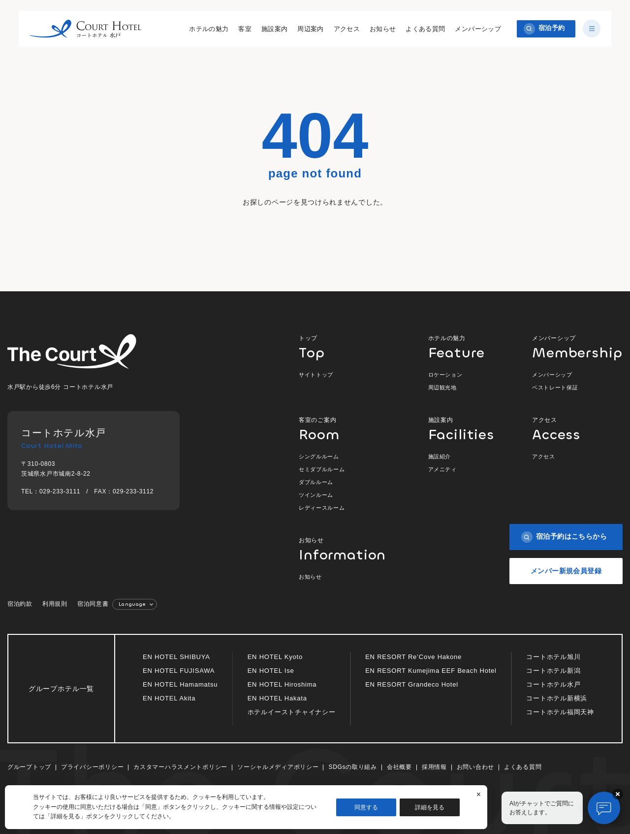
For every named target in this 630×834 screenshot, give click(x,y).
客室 (245, 29)
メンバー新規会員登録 (566, 571)
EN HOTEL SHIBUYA (176, 656)
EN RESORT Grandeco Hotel (411, 684)
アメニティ (442, 469)
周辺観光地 (442, 387)
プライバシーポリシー (92, 767)
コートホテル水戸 (553, 684)
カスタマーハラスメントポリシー (180, 767)
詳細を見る (429, 807)
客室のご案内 (344, 429)
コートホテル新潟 (553, 670)
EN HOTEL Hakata (277, 698)
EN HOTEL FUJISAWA (179, 670)
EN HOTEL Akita (169, 698)
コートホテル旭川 (553, 656)
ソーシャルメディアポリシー (277, 767)
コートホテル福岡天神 (560, 712)
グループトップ (29, 767)
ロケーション (445, 375)
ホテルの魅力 (208, 29)
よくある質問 (425, 29)
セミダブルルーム (322, 469)
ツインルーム (316, 495)
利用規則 (54, 603)
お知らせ (382, 29)
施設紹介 (439, 456)
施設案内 (274, 29)
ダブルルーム (316, 482)
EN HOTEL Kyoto (275, 656)
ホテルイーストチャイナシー (292, 712)
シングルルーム (319, 456)
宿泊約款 (19, 603)
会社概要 (399, 767)
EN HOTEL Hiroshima (282, 684)
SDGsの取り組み (352, 767)
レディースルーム (322, 508)
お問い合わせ (475, 767)
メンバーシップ (478, 29)
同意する (366, 807)
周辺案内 (310, 29)
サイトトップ (316, 375)
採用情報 (434, 767)
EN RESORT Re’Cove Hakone (413, 656)
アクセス (346, 29)
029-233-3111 (59, 491)
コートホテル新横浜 (556, 698)
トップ (344, 347)
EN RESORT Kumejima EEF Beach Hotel (431, 670)
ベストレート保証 (555, 387)
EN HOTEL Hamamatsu (180, 684)
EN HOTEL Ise (271, 670)
